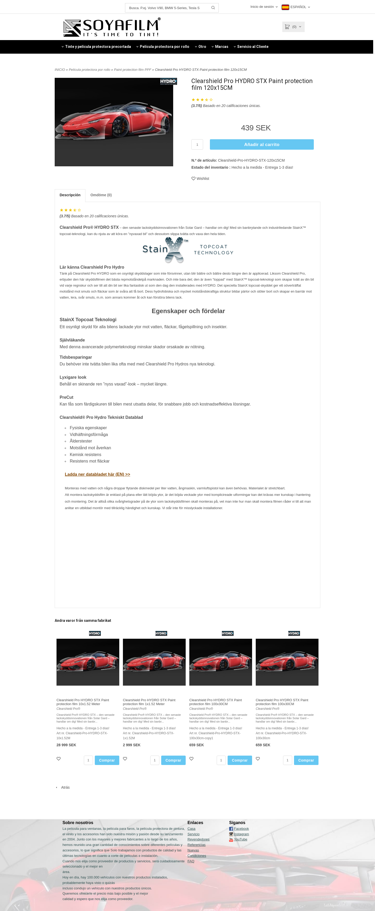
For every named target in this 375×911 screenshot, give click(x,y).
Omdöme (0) (101, 195)
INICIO (60, 70)
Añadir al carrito (261, 144)
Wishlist (200, 178)
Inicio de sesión (262, 7)
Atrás (62, 787)
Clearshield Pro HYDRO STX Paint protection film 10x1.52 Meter (83, 702)
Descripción (70, 195)
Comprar (107, 760)
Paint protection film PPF (133, 70)
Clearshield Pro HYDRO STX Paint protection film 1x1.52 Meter (149, 702)
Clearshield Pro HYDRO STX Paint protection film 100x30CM (215, 702)
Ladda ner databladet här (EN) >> (97, 474)
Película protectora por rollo (90, 70)
